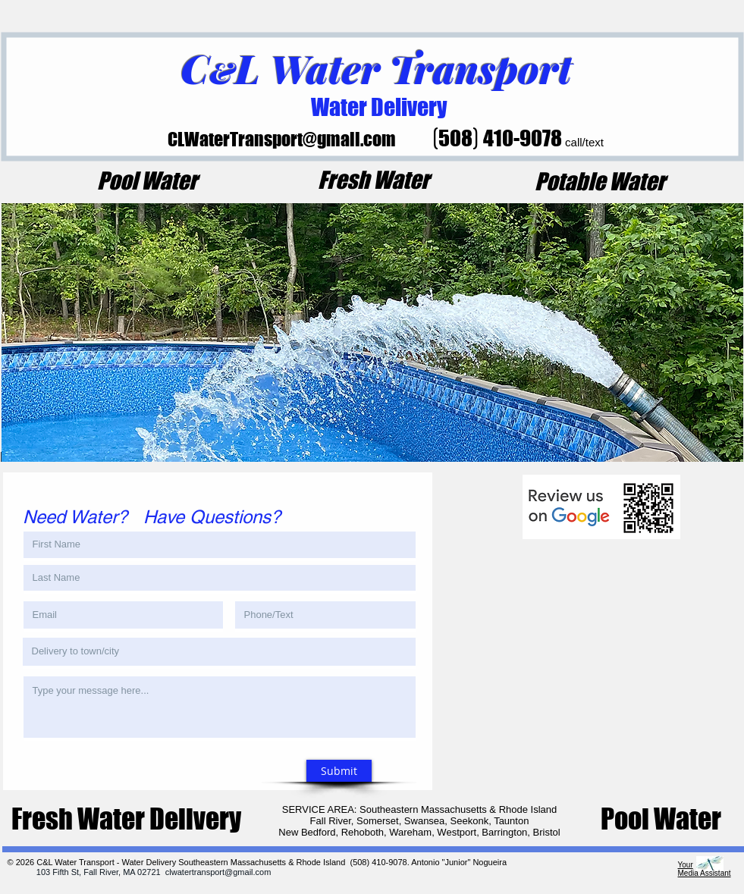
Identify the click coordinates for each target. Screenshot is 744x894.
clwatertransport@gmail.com (218, 872)
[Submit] (339, 771)
